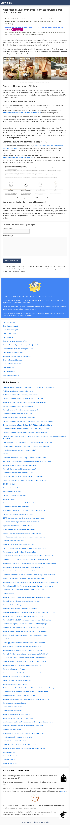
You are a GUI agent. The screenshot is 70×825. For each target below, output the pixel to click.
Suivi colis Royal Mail (10, 756)
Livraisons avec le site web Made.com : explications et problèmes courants (28, 722)
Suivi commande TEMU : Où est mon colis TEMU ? (19, 417)
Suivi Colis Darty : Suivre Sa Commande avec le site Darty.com (23, 567)
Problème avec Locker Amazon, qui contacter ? (18, 391)
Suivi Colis (6, 2)
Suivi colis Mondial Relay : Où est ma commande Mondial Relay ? (24, 402)
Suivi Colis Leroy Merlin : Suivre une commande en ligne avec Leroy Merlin (28, 586)
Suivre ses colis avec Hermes (12, 711)
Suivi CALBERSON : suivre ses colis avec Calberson (20, 695)
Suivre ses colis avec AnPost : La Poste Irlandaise (19, 718)
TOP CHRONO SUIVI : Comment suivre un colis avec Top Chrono (24, 658)
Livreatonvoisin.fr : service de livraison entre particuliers (22, 533)
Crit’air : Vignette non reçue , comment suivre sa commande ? (23, 477)
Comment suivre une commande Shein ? (16, 507)
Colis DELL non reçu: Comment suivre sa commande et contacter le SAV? (27, 443)
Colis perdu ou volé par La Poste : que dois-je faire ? (20, 345)
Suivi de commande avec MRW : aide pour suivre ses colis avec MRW (26, 699)
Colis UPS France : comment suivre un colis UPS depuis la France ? (25, 548)
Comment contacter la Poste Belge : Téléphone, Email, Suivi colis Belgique (28, 421)
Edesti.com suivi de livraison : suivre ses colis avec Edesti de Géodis (25, 692)
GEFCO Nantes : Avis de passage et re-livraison (19, 529)
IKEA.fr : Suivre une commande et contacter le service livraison (24, 518)
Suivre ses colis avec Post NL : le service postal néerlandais (23, 673)
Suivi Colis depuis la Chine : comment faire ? (17, 356)
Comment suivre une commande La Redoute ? (18, 503)
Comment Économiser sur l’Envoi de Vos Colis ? (19, 571)
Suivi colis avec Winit (10, 763)
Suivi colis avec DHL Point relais (13, 541)
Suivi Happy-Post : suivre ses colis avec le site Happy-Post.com (24, 643)
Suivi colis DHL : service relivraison (14, 741)
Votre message (8, 236)
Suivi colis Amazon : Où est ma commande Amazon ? (20, 410)
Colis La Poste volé (9, 333)
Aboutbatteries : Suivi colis (12, 492)
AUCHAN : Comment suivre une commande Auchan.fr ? (21, 454)
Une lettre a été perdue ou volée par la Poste (18, 349)
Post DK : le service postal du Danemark (16, 677)
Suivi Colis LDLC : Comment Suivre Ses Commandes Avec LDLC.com (25, 560)
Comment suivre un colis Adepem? (14, 495)
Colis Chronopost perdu (11, 375)
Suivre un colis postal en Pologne (14, 669)
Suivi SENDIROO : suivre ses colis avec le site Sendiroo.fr (22, 646)
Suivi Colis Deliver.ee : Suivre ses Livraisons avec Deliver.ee (23, 639)
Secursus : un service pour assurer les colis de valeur (21, 522)
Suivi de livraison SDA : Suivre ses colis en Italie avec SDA (22, 665)
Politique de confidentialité (41, 822)
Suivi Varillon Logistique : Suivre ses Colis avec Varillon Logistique (25, 624)
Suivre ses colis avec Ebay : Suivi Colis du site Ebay (20, 552)
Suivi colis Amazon (9, 760)
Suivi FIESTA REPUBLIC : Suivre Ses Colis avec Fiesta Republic (23, 578)
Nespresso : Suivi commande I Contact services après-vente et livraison (27, 461)
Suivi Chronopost (9, 752)
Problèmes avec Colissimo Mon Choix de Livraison (20, 609)
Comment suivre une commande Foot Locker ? (18, 514)
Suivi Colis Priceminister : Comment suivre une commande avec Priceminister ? (29, 563)
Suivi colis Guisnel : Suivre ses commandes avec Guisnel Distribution (26, 631)
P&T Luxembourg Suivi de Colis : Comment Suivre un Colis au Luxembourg (28, 688)
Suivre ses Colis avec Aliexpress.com (15, 605)
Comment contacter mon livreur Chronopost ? (19, 406)
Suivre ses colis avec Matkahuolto (14, 703)
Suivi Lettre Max (8, 594)
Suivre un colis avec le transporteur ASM (16, 714)
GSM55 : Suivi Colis (9, 484)
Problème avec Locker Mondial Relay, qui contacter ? (20, 395)
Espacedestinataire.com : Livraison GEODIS (17, 526)
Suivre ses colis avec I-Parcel (12, 707)
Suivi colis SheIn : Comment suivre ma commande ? (20, 465)
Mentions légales (26, 822)
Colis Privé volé (8, 337)
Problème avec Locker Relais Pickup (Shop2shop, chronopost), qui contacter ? (29, 387)
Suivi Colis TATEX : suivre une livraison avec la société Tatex (23, 650)
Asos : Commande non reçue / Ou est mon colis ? (19, 450)
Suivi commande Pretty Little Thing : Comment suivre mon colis (24, 458)
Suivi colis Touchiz (9, 499)
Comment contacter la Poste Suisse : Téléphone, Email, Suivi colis (25, 433)
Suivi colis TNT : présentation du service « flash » (19, 745)
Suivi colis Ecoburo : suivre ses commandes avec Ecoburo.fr (23, 616)
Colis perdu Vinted (9, 371)
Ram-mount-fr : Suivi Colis (12, 488)
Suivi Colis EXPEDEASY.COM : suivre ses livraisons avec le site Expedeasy (27, 620)
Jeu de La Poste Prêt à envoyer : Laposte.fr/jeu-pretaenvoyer (23, 733)
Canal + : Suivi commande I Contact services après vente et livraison (26, 446)
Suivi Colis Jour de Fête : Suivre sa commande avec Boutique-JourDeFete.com (29, 575)
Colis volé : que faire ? (10, 322)
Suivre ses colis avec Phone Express (15, 684)
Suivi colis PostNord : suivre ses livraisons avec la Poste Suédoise (25, 662)
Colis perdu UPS (8, 368)
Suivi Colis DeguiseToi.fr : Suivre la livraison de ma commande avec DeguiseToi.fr (30, 582)
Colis (6, 218)
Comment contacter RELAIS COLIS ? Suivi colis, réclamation (23, 399)
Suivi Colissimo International (12, 729)
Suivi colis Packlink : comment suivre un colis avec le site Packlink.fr (25, 654)
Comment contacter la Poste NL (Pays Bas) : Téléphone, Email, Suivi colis (27, 425)
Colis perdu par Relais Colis (12, 364)
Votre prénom (7, 228)
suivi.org (63, 791)
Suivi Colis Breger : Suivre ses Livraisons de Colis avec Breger (23, 628)
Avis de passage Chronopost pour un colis (17, 737)
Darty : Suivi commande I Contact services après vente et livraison (25, 480)
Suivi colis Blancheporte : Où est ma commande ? (19, 469)
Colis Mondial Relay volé (11, 330)
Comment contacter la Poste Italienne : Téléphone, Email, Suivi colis (26, 429)
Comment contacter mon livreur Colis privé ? (18, 414)
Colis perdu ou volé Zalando (12, 360)
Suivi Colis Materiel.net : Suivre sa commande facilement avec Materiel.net (28, 556)
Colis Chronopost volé (10, 326)
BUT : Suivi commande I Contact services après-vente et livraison (25, 510)
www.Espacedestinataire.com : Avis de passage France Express (24, 537)
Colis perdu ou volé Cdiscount (13, 352)
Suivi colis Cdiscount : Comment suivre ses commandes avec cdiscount (26, 597)
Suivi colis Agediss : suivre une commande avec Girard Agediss (24, 748)
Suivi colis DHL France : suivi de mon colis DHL (18, 544)
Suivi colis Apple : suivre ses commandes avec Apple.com (22, 601)
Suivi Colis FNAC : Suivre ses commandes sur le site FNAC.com (23, 590)
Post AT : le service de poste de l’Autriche (17, 680)
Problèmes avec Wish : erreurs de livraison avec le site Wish (23, 726)
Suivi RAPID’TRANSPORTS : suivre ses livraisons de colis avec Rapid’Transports (29, 612)
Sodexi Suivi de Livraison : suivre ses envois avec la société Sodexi (25, 635)
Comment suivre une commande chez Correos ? (19, 473)
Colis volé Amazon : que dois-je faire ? (15, 341)
